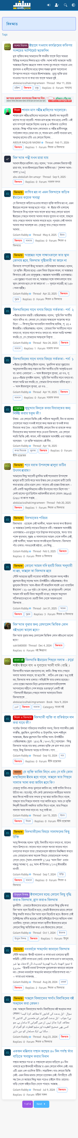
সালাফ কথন (54, 182)
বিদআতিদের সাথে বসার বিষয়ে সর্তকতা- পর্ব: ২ (43, 309)
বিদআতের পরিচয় (30, 518)
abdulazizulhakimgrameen (29, 83)
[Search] (65, 5)
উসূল (65, 939)
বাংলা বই (59, 707)
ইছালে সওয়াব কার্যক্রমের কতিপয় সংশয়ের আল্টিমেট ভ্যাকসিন (42, 48)
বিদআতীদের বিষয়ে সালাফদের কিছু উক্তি (41, 834)
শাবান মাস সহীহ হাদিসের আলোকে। (40, 110)
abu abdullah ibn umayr (27, 177)
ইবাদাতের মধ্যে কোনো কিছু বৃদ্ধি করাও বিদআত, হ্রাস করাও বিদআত (42, 897)
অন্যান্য (68, 88)
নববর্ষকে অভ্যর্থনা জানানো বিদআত (41, 949)
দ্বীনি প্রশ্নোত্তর (19, 456)
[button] (73, 5)
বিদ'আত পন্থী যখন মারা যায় (30, 158)
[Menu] (6, 5)
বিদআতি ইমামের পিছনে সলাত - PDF (43, 660)
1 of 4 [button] (27, 1104)
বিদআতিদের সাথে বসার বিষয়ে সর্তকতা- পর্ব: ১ (43, 359)
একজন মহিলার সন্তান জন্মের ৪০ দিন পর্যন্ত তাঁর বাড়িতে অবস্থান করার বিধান (43, 1054)
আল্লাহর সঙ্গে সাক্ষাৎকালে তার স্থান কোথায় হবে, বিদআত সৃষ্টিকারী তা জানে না (41, 258)
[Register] (57, 5)
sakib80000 (20, 645)
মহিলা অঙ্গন (41, 1095)
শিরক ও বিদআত (56, 147)
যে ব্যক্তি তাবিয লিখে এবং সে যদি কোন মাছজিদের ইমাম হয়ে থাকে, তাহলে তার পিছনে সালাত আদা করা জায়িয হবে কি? (43, 777)
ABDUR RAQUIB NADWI (28, 142)
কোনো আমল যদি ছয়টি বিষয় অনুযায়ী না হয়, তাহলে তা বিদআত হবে (42, 568)
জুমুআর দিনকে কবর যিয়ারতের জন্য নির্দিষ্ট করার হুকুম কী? (42, 411)
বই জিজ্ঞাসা (41, 650)
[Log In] (48, 5)
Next (41, 1104)
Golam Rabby (22, 235)
